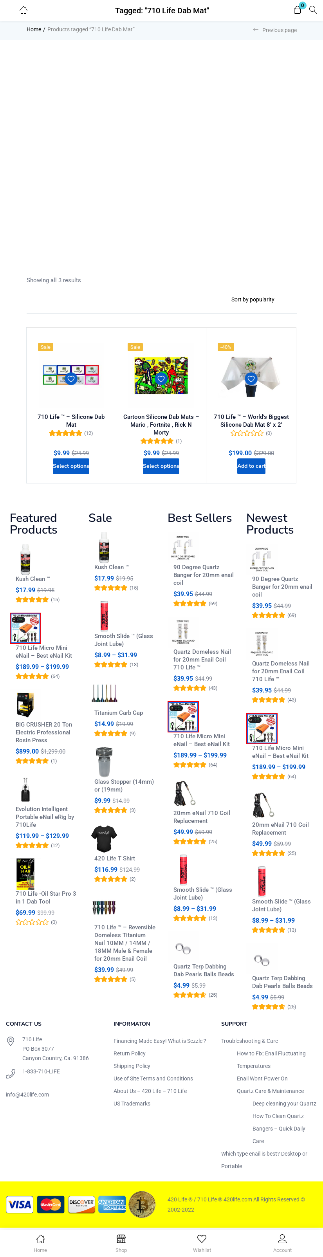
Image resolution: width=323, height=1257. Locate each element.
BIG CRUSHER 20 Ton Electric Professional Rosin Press (44, 734)
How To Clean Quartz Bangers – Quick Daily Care (279, 1130)
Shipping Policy (132, 1068)
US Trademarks (132, 1105)
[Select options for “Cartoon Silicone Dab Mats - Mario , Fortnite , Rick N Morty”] (161, 465)
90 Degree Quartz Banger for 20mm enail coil (203, 577)
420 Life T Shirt (114, 860)
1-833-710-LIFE (41, 1073)
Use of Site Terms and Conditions (153, 1080)
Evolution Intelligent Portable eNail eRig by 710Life (45, 819)
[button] (297, 10)
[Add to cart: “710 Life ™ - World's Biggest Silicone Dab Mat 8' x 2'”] (251, 465)
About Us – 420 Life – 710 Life (150, 1093)
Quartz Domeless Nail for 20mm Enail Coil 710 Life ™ (202, 661)
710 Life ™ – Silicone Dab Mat (71, 419)
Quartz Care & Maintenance (270, 1093)
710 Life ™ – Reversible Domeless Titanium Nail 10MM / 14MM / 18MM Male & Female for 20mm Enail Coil (124, 945)
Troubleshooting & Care (249, 1043)
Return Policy (130, 1055)
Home (34, 29)
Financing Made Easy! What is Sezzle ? (160, 1043)
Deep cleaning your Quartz (284, 1105)
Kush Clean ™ (33, 580)
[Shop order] (261, 299)
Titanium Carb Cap (118, 714)
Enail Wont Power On (262, 1080)
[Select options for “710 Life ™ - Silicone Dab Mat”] (71, 465)
